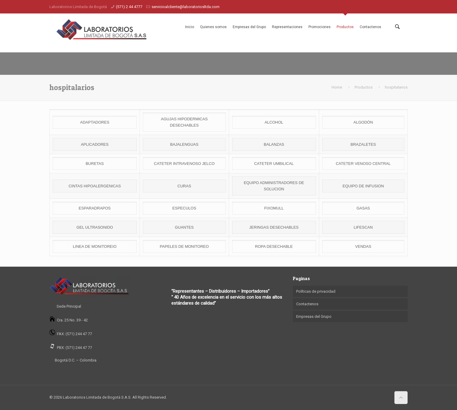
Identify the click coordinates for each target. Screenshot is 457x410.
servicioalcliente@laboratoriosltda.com (186, 6)
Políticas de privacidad (315, 291)
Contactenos (370, 27)
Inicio (189, 27)
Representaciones (287, 27)
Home (337, 87)
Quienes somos (213, 27)
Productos (345, 27)
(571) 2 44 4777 (129, 6)
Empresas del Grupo (249, 27)
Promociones (319, 27)
